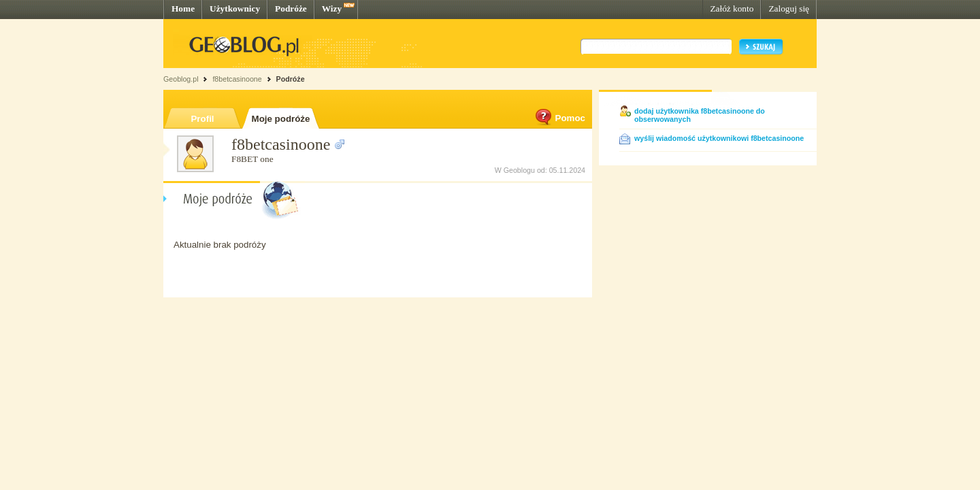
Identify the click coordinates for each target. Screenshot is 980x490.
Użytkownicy (235, 8)
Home (183, 8)
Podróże (291, 8)
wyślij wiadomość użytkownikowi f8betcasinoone (719, 138)
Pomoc (559, 118)
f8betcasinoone (236, 79)
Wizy (332, 8)
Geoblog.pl (181, 79)
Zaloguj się (788, 8)
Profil (202, 119)
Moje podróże (281, 119)
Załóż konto (731, 8)
